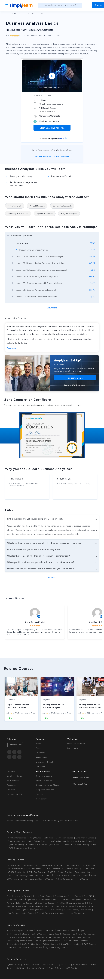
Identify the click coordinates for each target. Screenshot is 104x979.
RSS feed (11, 789)
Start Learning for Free (52, 127)
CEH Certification (33, 869)
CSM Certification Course (51, 865)
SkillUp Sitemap (13, 780)
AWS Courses (90, 944)
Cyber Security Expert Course (21, 844)
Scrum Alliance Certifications (47, 937)
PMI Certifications (50, 944)
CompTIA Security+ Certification (80, 869)
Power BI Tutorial (56, 968)
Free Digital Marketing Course (29, 910)
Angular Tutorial (63, 965)
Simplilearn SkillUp (14, 776)
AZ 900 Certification (53, 869)
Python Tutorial (13, 965)
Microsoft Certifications (19, 947)
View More (52, 307)
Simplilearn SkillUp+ (44, 780)
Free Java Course (53, 910)
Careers (39, 748)
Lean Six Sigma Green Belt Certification (33, 875)
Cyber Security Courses (59, 934)
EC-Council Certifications (84, 934)
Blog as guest (72, 748)
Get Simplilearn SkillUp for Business (52, 156)
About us (39, 743)
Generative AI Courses (67, 930)
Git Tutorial (21, 968)
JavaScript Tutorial (31, 965)
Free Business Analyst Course (68, 896)
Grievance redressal (44, 762)
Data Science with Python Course (80, 865)
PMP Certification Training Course (22, 865)
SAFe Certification (37, 872)
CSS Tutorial (71, 968)
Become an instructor (76, 743)
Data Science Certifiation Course (58, 838)
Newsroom (40, 753)
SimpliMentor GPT (14, 794)
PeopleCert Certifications (20, 937)
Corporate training (44, 776)
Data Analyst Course (85, 838)
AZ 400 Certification (17, 872)
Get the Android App (80, 778)
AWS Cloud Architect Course (22, 848)
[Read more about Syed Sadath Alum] (97, 613)
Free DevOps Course (65, 906)
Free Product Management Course (74, 899)
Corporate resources (45, 789)
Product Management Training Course (24, 820)
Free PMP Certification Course (21, 913)
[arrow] (50, 235)
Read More (11, 348)
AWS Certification (15, 869)
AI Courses (37, 947)
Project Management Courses (20, 930)
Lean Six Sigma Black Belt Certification (71, 875)
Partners (39, 794)
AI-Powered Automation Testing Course (79, 844)
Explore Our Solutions (74, 385)
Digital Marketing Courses (56, 947)
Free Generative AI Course (18, 896)
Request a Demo (75, 377)
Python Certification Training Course (72, 879)
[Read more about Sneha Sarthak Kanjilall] (35, 613)
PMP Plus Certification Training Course (24, 838)
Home (8, 14)
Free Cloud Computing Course (70, 903)
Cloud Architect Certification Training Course (28, 841)
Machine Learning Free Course (77, 910)
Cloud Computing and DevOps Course (60, 820)
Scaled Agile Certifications (46, 940)
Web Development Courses (20, 940)
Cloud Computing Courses (34, 934)
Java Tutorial (47, 965)
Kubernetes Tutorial (37, 968)
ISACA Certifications (31, 944)
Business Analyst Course (48, 844)
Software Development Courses (77, 937)
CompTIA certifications (71, 944)
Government (41, 799)
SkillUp (14, 14)
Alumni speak (41, 757)
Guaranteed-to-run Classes (48, 785)
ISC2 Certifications (69, 940)
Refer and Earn (15, 745)
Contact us (40, 766)
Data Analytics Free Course (41, 906)
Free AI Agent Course (42, 896)
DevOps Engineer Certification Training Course (71, 841)
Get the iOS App (80, 784)
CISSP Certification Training (60, 872)
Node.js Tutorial (80, 965)
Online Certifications (45, 930)
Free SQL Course (77, 913)
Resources (11, 785)
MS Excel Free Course (44, 903)
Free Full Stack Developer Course (52, 913)
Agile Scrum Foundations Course (41, 899)
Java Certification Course (41, 879)
